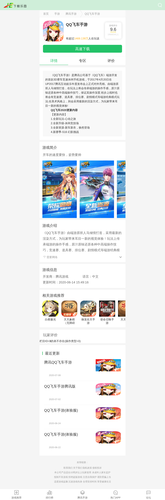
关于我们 (77, 468)
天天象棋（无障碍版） (69, 314)
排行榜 (49, 494)
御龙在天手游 (88, 312)
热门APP (115, 494)
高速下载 (82, 49)
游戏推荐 (16, 494)
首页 (46, 13)
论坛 (148, 494)
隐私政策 (87, 468)
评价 (111, 61)
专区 (82, 61)
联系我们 (68, 468)
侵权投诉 (97, 468)
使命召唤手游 (107, 312)
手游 (57, 13)
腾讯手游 (71, 13)
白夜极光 (50, 311)
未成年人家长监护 (101, 472)
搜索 (160, 5)
